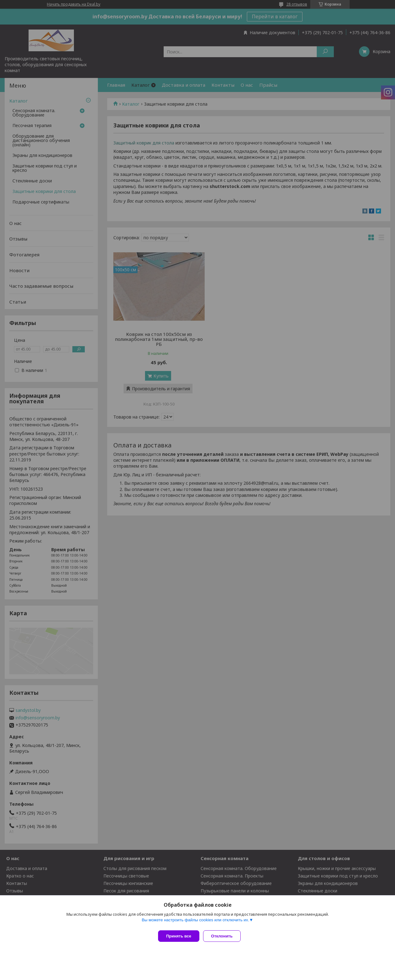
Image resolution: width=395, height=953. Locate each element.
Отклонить (224, 936)
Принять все (178, 936)
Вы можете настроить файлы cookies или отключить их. (195, 922)
